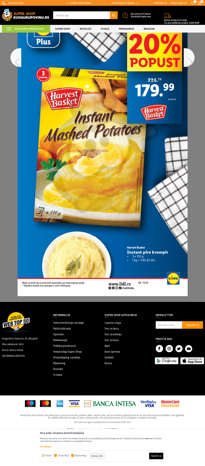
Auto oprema (112, 384)
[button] (85, 15)
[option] (97, 3)
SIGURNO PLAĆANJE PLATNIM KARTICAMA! (97, 3)
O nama (57, 407)
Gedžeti (109, 389)
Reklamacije (60, 372)
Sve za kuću (112, 372)
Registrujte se (179, 2)
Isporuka (58, 366)
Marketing (59, 395)
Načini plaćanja (62, 361)
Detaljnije (45, 446)
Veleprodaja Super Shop (67, 384)
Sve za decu (112, 361)
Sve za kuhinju (113, 366)
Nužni (49, 455)
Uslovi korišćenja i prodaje (68, 355)
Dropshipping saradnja (66, 389)
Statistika (63, 455)
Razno (108, 395)
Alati (107, 378)
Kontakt (58, 401)
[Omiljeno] (192, 3)
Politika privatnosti (64, 378)
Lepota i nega (113, 355)
